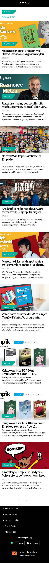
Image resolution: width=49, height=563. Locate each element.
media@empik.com (27, 555)
